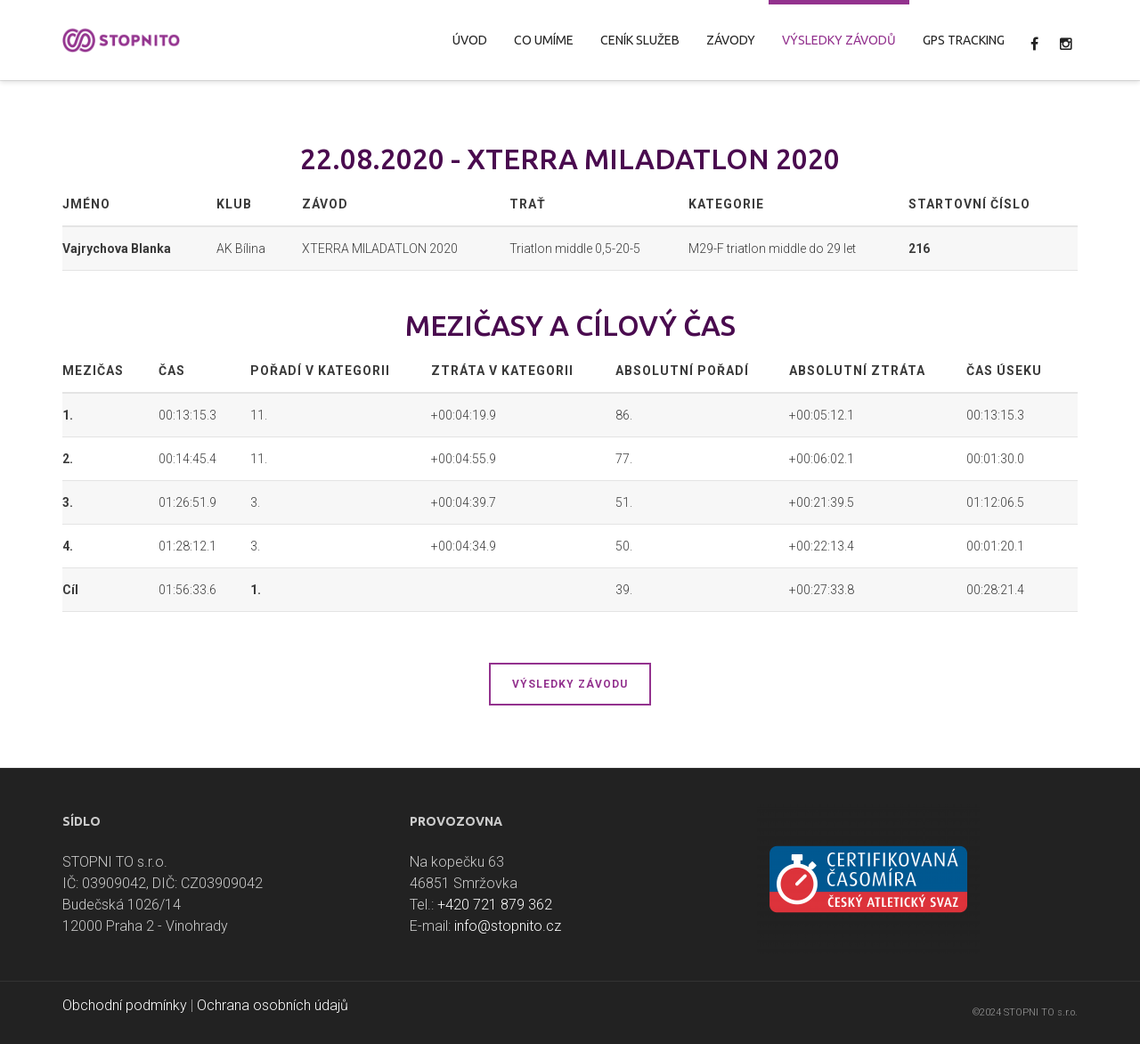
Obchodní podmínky (124, 1005)
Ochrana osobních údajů (272, 1005)
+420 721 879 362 (494, 904)
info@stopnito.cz (507, 926)
